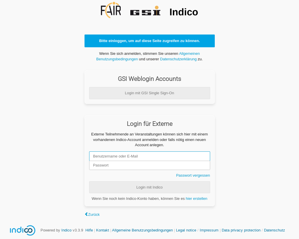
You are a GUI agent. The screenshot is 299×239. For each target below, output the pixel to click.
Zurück (94, 214)
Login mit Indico (149, 187)
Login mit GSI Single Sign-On (149, 93)
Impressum (209, 230)
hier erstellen (196, 198)
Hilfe (89, 230)
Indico (66, 230)
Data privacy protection (242, 230)
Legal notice (186, 230)
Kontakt (102, 230)
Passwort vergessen (193, 175)
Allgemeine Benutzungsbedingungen (142, 230)
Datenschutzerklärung (178, 59)
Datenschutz (274, 230)
